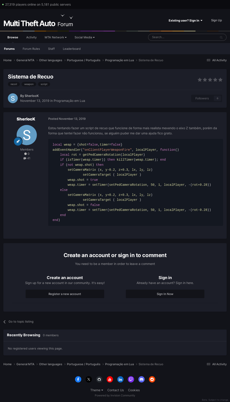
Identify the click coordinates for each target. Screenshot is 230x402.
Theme (96, 390)
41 (26, 158)
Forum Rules (31, 48)
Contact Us (115, 390)
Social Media (85, 37)
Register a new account (65, 294)
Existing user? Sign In (185, 20)
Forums (9, 48)
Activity (31, 37)
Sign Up (216, 20)
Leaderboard (72, 48)
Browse (12, 39)
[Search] (171, 37)
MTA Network (55, 37)
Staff (51, 48)
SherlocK (32, 96)
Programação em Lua (69, 101)
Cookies (134, 390)
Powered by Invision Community (115, 395)
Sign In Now (165, 294)
